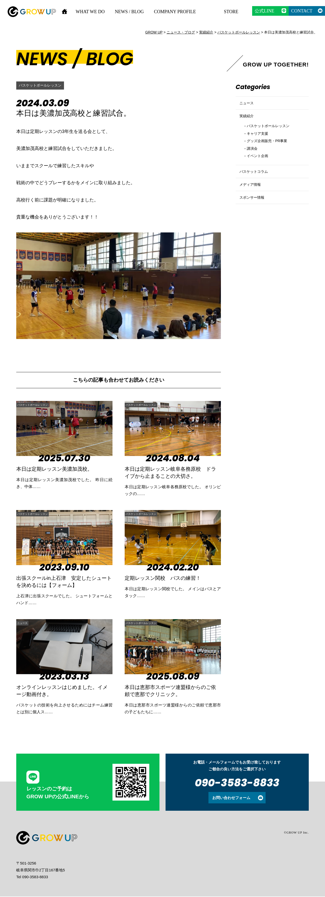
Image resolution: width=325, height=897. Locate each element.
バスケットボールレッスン (43, 85)
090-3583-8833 (237, 783)
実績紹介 (248, 122)
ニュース (27, 623)
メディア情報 (252, 204)
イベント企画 (260, 169)
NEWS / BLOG (129, 11)
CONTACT (302, 10)
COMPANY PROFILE (175, 11)
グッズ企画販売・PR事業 (272, 152)
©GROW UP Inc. (296, 833)
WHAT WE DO (90, 11)
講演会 (254, 160)
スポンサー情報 (254, 222)
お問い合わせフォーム (231, 798)
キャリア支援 (260, 143)
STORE (231, 11)
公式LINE (264, 10)
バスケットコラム (256, 187)
